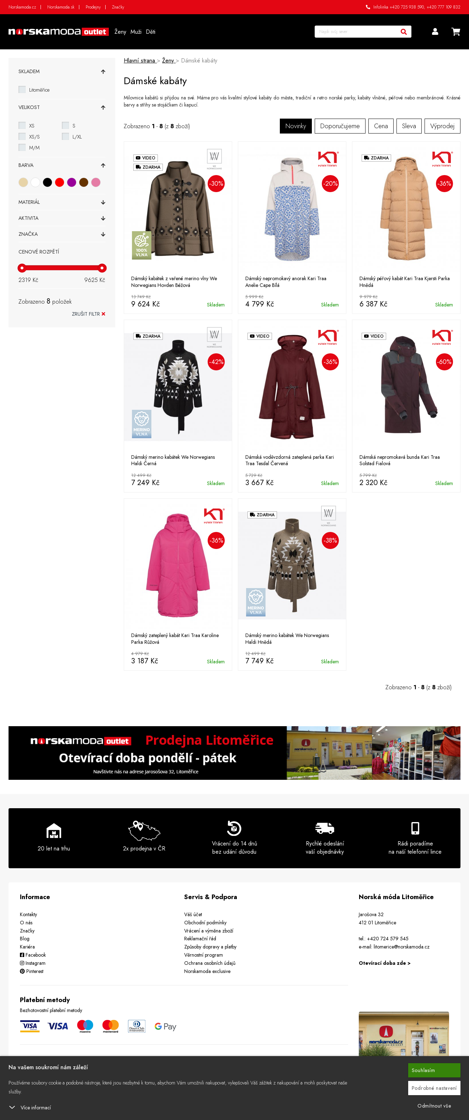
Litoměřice (39, 89)
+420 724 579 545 (388, 938)
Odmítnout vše (434, 1105)
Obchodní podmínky (205, 922)
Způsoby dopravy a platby (210, 946)
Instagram (33, 963)
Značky (118, 7)
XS (31, 125)
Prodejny (93, 7)
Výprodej (442, 126)
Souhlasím (423, 1070)
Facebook (33, 954)
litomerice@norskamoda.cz (402, 946)
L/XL (77, 136)
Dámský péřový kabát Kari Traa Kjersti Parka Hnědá (404, 281)
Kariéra (27, 946)
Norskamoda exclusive (207, 971)
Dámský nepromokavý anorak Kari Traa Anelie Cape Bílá (285, 281)
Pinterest (31, 971)
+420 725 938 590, (407, 7)
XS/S (34, 136)
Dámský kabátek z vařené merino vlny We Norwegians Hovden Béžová (174, 281)
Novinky (296, 126)
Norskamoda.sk (60, 7)
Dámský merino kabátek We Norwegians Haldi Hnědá (287, 638)
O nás (26, 922)
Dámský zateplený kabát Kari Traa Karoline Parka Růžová (175, 638)
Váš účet (193, 914)
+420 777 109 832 (443, 7)
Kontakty (28, 914)
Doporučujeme (340, 126)
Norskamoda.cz (22, 7)
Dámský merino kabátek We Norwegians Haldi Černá (173, 460)
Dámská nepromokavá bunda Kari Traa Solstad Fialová (399, 460)
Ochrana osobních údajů (209, 963)
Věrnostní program (203, 954)
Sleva (409, 126)
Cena (381, 126)
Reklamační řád (200, 938)
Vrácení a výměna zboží (208, 930)
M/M (34, 147)
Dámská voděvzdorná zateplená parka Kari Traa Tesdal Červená (289, 460)
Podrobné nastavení (434, 1088)
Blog (25, 938)
